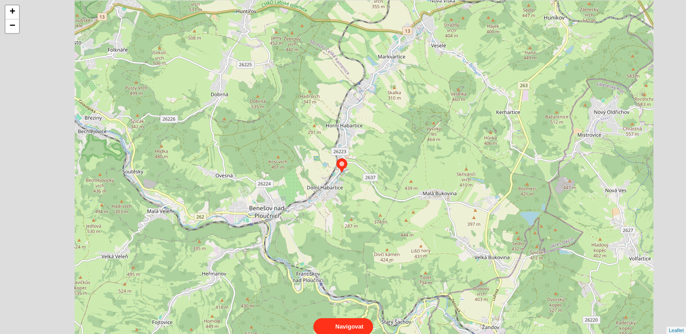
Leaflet (676, 322)
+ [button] (12, 12)
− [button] (12, 26)
